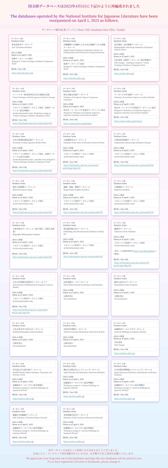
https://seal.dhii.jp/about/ (144, 251)
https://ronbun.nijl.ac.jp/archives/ (128, 121)
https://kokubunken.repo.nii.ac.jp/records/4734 (32, 257)
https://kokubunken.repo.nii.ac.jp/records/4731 (83, 256)
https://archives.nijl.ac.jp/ (23, 398)
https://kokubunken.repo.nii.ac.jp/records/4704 (133, 165)
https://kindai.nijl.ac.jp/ (124, 73)
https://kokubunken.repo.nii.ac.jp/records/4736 (32, 212)
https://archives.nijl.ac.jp (124, 353)
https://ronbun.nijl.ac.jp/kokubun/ (78, 123)
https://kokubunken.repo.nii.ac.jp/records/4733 (32, 170)
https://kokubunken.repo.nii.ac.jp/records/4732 (83, 212)
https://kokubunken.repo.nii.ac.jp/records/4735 (133, 212)
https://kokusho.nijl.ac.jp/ (22, 73)
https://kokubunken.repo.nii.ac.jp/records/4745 (32, 123)
